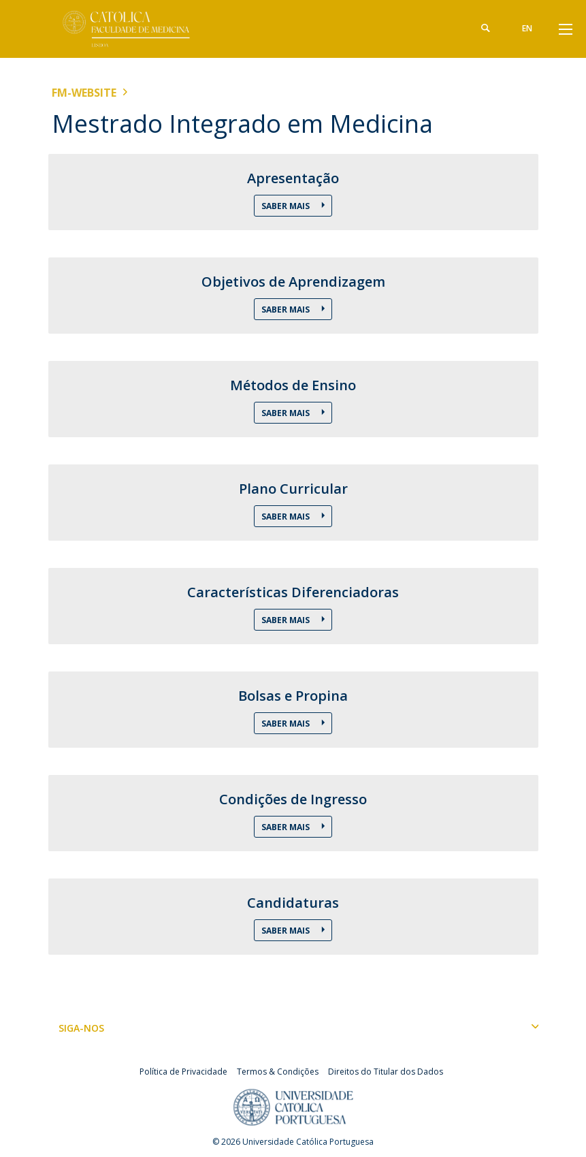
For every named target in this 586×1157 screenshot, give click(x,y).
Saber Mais (286, 206)
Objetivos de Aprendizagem (293, 281)
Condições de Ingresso (293, 799)
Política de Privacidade (183, 1071)
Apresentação (293, 178)
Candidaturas (293, 903)
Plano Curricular (293, 488)
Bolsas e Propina (293, 695)
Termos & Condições (278, 1071)
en (527, 28)
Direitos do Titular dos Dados (385, 1071)
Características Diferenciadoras (293, 592)
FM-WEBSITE (84, 92)
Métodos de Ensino (293, 385)
